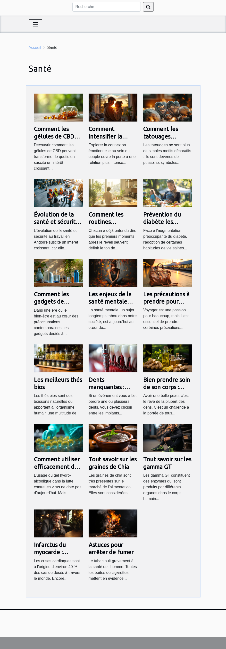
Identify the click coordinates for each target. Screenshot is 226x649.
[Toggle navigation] (35, 24)
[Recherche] (106, 7)
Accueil (35, 47)
